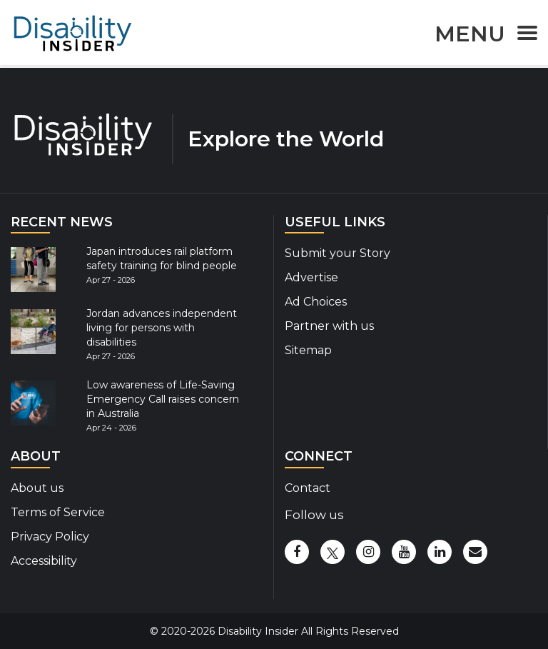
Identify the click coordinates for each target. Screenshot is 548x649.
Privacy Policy (50, 536)
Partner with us (329, 326)
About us (37, 488)
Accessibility (44, 561)
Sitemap (308, 350)
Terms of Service (58, 512)
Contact (307, 488)
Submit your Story (337, 253)
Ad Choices (316, 301)
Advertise (311, 277)
